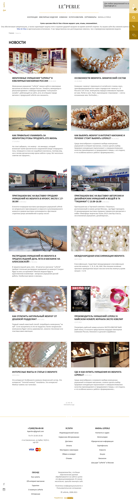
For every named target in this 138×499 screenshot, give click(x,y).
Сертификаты (90, 17)
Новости (102, 450)
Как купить (35, 477)
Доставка (69, 441)
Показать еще (69, 404)
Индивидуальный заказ (69, 433)
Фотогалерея (102, 437)
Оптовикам (35, 494)
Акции (102, 454)
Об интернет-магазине (35, 481)
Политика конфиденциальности (68, 486)
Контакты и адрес (102, 433)
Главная (11, 33)
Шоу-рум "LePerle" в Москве (102, 463)
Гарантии (35, 486)
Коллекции (32, 17)
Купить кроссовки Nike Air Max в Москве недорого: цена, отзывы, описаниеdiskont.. (69, 23)
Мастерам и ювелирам (69, 450)
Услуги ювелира (76, 17)
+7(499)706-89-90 (35, 428)
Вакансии (102, 458)
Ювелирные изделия (48, 17)
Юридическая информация (102, 441)
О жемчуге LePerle (35, 490)
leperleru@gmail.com (35, 431)
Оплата (69, 446)
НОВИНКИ (63, 17)
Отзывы (69, 458)
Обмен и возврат (69, 454)
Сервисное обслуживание (69, 437)
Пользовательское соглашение (69, 488)
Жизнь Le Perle (104, 17)
